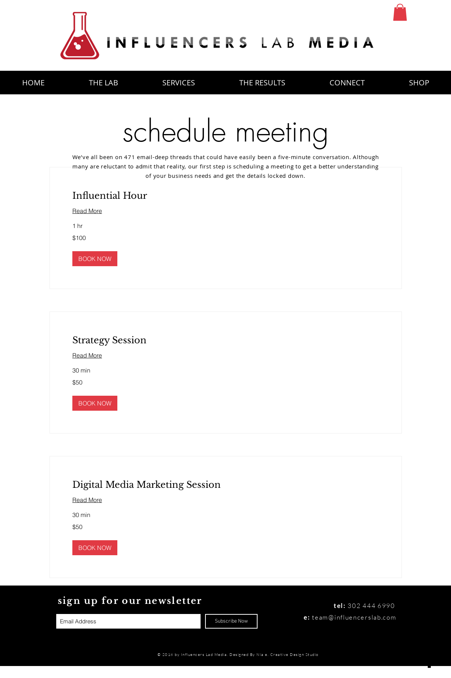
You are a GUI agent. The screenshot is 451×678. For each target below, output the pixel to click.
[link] (225, 196)
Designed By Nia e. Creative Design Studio (274, 654)
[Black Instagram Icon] (429, 609)
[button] (400, 12)
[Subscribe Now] (231, 621)
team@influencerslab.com (354, 617)
